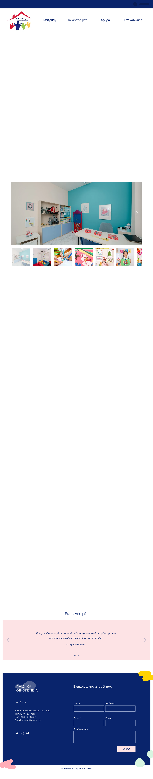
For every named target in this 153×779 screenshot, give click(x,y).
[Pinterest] (28, 733)
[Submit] (126, 749)
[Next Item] (137, 214)
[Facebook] (17, 733)
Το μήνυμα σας (81, 729)
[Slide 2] (78, 655)
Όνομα (77, 704)
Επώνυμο (110, 704)
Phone (108, 718)
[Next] (145, 640)
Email (76, 718)
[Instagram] (22, 733)
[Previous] (8, 640)
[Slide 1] (75, 656)
